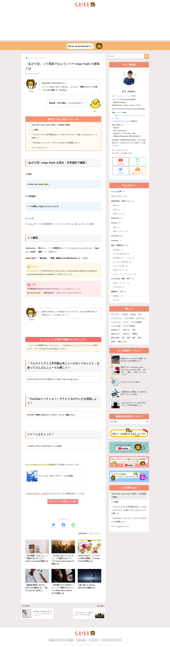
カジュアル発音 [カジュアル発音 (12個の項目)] (129, 319)
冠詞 (116, 227)
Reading (116, 241)
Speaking (117, 218)
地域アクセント (120, 270)
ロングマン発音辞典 (122, 262)
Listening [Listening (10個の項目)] (125, 315)
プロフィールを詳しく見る (124, 153)
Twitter (120, 170)
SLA (116, 300)
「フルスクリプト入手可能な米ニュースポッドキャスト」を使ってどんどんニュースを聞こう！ (64, 136)
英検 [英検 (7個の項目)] (128, 338)
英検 (116, 205)
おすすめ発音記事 (121, 254)
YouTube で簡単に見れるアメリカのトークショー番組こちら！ (51, 415)
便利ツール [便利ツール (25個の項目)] (126, 330)
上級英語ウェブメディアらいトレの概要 (61, 641)
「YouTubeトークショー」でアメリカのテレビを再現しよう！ (55, 143)
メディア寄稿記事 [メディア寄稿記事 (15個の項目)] (136, 323)
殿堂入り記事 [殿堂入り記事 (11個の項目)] (115, 338)
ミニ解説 (34, 130)
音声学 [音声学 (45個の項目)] (113, 342)
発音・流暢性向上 (120, 245)
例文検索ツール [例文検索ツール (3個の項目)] (115, 330)
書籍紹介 (118, 296)
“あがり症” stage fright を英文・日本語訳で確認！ (51, 125)
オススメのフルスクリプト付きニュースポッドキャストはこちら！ (53, 380)
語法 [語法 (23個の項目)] (134, 338)
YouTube (120, 161)
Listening (117, 236)
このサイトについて (122, 150)
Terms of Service (102, 645)
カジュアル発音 (120, 266)
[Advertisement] (85, 25)
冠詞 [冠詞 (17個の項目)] (133, 330)
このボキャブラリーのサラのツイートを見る (44, 446)
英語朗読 (118, 250)
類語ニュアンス (120, 231)
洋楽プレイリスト (121, 283)
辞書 (116, 209)
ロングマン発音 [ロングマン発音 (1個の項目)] (115, 326)
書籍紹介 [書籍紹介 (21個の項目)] (135, 334)
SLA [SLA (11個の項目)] (139, 315)
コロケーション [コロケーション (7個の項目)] (140, 319)
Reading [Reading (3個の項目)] (133, 315)
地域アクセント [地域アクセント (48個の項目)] (115, 334)
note (137, 161)
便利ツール (119, 214)
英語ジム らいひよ (137, 170)
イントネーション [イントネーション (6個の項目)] (116, 319)
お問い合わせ (81, 641)
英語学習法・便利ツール (123, 201)
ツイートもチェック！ (40, 148)
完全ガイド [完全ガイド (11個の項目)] (126, 334)
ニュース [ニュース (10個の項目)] (125, 323)
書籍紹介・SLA (119, 292)
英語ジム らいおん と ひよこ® (122, 96)
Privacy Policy (93, 645)
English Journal (124, 121)
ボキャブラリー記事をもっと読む (63, 502)
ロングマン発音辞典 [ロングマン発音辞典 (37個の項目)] (129, 326)
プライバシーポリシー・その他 (111, 641)
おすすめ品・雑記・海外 (123, 279)
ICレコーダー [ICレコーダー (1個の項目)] (115, 315)
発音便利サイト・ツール (123, 258)
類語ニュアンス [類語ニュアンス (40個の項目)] (122, 342)
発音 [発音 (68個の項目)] (123, 338)
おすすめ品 (119, 287)
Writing (116, 223)
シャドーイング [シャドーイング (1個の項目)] (115, 323)
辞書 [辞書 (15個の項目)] (139, 338)
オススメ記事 (118, 191)
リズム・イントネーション (124, 274)
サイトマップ (94, 641)
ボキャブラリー (95, 534)
